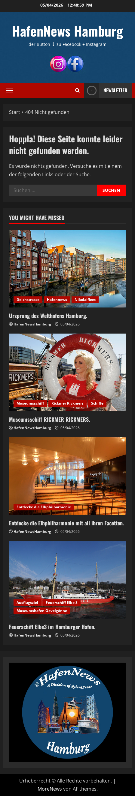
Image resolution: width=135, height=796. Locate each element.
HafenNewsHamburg (32, 324)
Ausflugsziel (27, 602)
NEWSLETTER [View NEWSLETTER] (105, 90)
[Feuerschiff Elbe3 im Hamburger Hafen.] (67, 580)
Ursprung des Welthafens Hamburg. (48, 315)
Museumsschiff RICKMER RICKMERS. (49, 419)
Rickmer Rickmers (67, 403)
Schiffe (97, 403)
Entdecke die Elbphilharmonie (44, 506)
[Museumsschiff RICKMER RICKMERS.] (67, 372)
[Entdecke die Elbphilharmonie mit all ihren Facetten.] (67, 476)
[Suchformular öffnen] (77, 90)
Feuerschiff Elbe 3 (62, 602)
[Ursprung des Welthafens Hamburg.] (67, 268)
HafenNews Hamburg (67, 30)
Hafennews (57, 299)
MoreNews (50, 789)
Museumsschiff (30, 403)
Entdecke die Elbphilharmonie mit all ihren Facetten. (66, 523)
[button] (9, 90)
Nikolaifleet (85, 299)
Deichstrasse (28, 299)
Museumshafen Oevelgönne (42, 610)
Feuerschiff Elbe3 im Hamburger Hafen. (52, 627)
